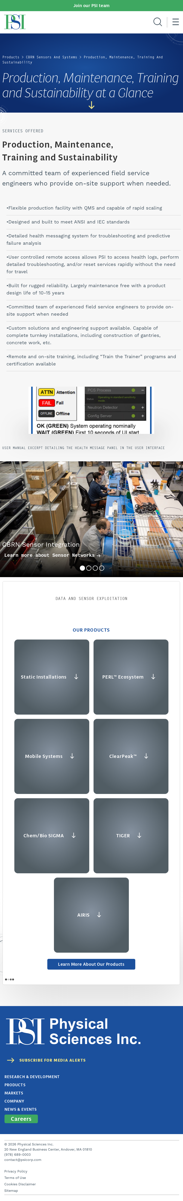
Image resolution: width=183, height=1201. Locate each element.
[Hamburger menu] (175, 22)
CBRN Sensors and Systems (51, 57)
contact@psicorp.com (22, 1160)
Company (14, 1101)
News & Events (20, 1109)
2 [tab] (88, 568)
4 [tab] (101, 568)
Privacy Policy (15, 1171)
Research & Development (32, 1077)
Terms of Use (15, 1178)
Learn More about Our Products (91, 964)
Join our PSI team (91, 6)
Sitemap (11, 1191)
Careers (21, 1119)
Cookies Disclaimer (20, 1184)
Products (10, 57)
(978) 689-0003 (17, 1155)
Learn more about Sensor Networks (52, 555)
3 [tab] (95, 568)
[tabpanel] (91, 519)
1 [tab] (82, 568)
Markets (14, 1093)
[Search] (157, 22)
